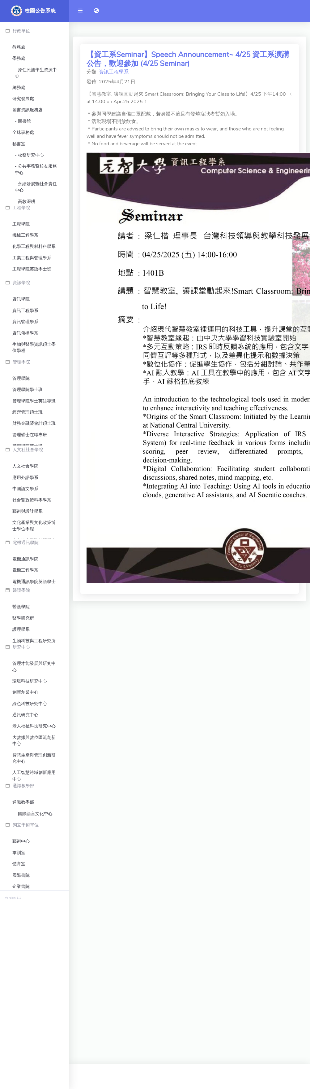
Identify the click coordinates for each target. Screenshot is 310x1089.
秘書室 (18, 144)
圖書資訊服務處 (27, 110)
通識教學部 (23, 964)
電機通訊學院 (25, 667)
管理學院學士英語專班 (34, 473)
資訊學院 (21, 355)
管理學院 (21, 451)
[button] (96, 11)
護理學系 (21, 752)
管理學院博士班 (27, 519)
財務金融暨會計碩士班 (34, 496)
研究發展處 (23, 99)
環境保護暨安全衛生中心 (34, 238)
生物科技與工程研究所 (34, 763)
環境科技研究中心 (29, 815)
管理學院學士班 (27, 462)
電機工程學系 (25, 678)
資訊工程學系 (25, 366)
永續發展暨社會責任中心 (36, 187)
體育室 (18, 1032)
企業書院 (21, 1054)
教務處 (18, 47)
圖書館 (24, 121)
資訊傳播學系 (25, 388)
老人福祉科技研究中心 (34, 860)
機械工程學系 (25, 287)
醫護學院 (21, 729)
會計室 (18, 224)
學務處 (18, 58)
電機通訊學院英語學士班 (34, 693)
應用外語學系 (25, 564)
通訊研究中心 (25, 849)
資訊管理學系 (25, 377)
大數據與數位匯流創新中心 (34, 874)
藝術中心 (21, 1009)
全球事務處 (23, 132)
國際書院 (21, 1043)
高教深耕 (26, 201)
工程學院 (21, 276)
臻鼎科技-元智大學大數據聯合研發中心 (32, 927)
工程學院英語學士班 (31, 320)
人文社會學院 (25, 552)
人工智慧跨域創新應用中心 (34, 909)
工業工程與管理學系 (31, 309)
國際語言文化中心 (35, 975)
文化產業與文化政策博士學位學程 (34, 612)
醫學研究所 (23, 741)
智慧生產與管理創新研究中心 (34, 892)
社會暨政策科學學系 (31, 586)
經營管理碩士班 (27, 485)
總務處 (18, 87)
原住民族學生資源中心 (36, 73)
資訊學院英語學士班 (31, 417)
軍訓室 (18, 1021)
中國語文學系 (25, 575)
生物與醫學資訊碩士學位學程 (34, 403)
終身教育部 (23, 1066)
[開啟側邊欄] (80, 11)
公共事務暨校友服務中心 (36, 169)
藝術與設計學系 (27, 598)
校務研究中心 (31, 155)
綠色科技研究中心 (29, 837)
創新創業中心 (25, 826)
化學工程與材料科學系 (34, 298)
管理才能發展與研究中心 (34, 800)
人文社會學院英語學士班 (34, 630)
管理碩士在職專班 (29, 507)
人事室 (18, 213)
